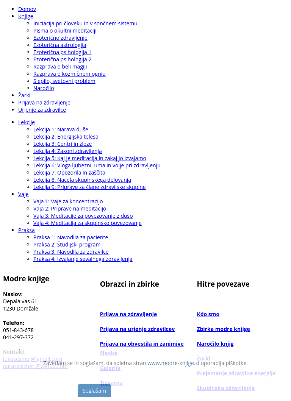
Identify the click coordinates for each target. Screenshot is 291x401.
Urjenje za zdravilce (42, 109)
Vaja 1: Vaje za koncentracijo (68, 201)
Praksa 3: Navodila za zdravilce (71, 251)
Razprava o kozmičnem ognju (69, 73)
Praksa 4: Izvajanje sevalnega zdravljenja (83, 258)
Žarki (24, 95)
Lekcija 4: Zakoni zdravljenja (67, 150)
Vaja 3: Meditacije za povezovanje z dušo (83, 215)
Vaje (23, 194)
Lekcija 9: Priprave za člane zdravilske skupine (89, 186)
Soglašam (94, 390)
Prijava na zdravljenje (44, 102)
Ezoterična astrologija (59, 44)
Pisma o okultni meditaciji (65, 30)
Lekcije (26, 122)
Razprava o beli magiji (60, 66)
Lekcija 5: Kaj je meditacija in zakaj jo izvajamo (89, 158)
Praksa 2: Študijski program (67, 244)
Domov (27, 8)
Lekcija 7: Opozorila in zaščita (69, 172)
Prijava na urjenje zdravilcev (137, 328)
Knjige (25, 16)
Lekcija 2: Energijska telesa (66, 136)
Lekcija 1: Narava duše (60, 129)
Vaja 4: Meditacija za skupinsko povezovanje (87, 222)
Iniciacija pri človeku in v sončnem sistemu (85, 23)
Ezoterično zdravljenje (60, 37)
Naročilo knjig (215, 343)
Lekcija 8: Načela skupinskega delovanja (82, 179)
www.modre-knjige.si (173, 363)
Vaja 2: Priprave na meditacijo (69, 208)
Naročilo (43, 88)
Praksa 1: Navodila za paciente (70, 237)
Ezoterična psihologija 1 (62, 52)
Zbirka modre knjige (223, 328)
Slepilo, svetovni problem (64, 80)
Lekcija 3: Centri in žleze (62, 143)
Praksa (26, 230)
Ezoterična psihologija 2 (62, 59)
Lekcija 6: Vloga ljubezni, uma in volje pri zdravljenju (97, 165)
